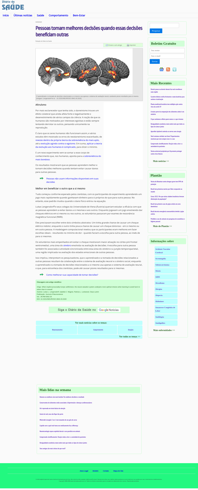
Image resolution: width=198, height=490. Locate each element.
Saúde (40, 15)
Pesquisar (156, 31)
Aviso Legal (84, 471)
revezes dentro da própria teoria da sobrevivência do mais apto (67, 140)
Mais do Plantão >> (162, 226)
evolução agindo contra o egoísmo (58, 143)
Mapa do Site (118, 471)
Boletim (95, 471)
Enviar (155, 61)
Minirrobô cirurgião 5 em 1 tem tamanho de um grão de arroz (58, 420)
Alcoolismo (159, 283)
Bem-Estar (79, 15)
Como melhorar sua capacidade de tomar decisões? (72, 274)
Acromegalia (160, 258)
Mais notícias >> (161, 161)
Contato (106, 471)
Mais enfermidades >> (164, 330)
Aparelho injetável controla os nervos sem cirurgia (166, 131)
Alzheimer (159, 301)
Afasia (158, 271)
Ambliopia (159, 317)
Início (6, 15)
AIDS (157, 277)
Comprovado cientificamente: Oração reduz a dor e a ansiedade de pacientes (63, 437)
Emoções (130, 330)
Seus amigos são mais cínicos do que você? (53, 448)
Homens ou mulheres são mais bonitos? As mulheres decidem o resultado (62, 397)
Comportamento (58, 15)
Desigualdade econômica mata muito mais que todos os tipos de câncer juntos (63, 443)
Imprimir (133, 45)
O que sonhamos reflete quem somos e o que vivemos (167, 119)
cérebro (67, 245)
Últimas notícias (23, 15)
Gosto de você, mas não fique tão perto (51, 414)
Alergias (158, 289)
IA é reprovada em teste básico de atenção (52, 408)
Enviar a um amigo (115, 45)
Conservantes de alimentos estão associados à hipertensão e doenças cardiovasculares (66, 403)
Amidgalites (160, 323)
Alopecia (159, 295)
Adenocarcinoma (162, 265)
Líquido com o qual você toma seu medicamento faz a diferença (59, 425)
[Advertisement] (17, 59)
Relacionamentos (57, 330)
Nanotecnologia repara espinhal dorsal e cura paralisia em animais (60, 431)
